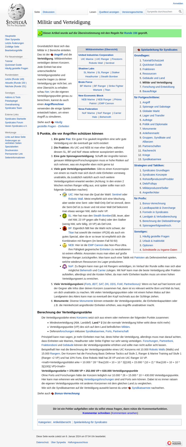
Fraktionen (149, 69)
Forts (88, 284)
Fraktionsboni (49, 345)
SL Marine (89, 72)
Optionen (148, 245)
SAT (101, 284)
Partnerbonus (131, 284)
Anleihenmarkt (151, 133)
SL (69, 215)
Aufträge (147, 119)
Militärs (125, 326)
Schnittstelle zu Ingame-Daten (160, 249)
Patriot (92, 103)
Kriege (146, 155)
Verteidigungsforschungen (99, 379)
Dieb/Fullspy (150, 183)
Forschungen (150, 340)
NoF (70, 266)
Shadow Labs (86, 68)
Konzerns (82, 317)
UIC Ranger (102, 59)
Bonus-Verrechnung (154, 203)
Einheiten (105, 249)
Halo (94, 117)
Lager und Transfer (153, 115)
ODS (112, 284)
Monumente (149, 128)
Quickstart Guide (152, 64)
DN (106, 284)
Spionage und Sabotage (156, 106)
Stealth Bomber (109, 76)
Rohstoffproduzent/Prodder (158, 179)
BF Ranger (100, 86)
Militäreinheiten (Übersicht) (102, 49)
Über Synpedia (58, 442)
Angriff (146, 102)
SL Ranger (103, 72)
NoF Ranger (104, 113)
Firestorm (117, 59)
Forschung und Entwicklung (158, 86)
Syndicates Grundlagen (156, 170)
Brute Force (85, 82)
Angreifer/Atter (151, 192)
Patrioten (139, 257)
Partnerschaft (120, 331)
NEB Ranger (105, 99)
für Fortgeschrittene (146, 97)
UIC (70, 194)
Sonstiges (140, 231)
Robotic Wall (96, 63)
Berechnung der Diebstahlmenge (162, 221)
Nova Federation (88, 109)
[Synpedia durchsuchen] (164, 11)
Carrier (117, 113)
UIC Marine (87, 59)
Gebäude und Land (154, 78)
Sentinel (109, 63)
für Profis (140, 198)
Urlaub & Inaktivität (153, 240)
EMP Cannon (106, 103)
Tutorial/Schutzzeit (153, 60)
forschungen (67, 331)
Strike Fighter (116, 86)
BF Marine (85, 86)
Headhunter (91, 76)
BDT (94, 284)
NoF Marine (88, 113)
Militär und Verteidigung (157, 82)
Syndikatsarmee (152, 159)
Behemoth (105, 117)
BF (70, 228)
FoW (120, 284)
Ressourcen (149, 73)
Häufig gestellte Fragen (156, 236)
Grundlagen (141, 55)
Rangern (55, 353)
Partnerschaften (152, 146)
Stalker (116, 72)
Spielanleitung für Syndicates (159, 49)
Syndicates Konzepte (155, 174)
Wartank (97, 89)
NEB (71, 245)
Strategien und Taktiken (149, 165)
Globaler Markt (151, 111)
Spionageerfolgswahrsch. (157, 225)
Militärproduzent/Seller (155, 188)
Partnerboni (166, 340)
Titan (107, 89)
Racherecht (149, 150)
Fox (68, 139)
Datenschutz (42, 442)
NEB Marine (88, 99)
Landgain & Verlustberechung (160, 216)
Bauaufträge (150, 91)
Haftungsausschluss (78, 442)
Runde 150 (130, 33)
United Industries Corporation (95, 55)
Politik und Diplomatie (155, 124)
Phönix (118, 99)
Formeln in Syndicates (155, 212)
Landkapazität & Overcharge (159, 207)
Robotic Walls (157, 349)
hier (47, 91)
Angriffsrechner (54, 104)
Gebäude (68, 345)
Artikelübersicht (62, 422)
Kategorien (44, 422)
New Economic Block (90, 95)
